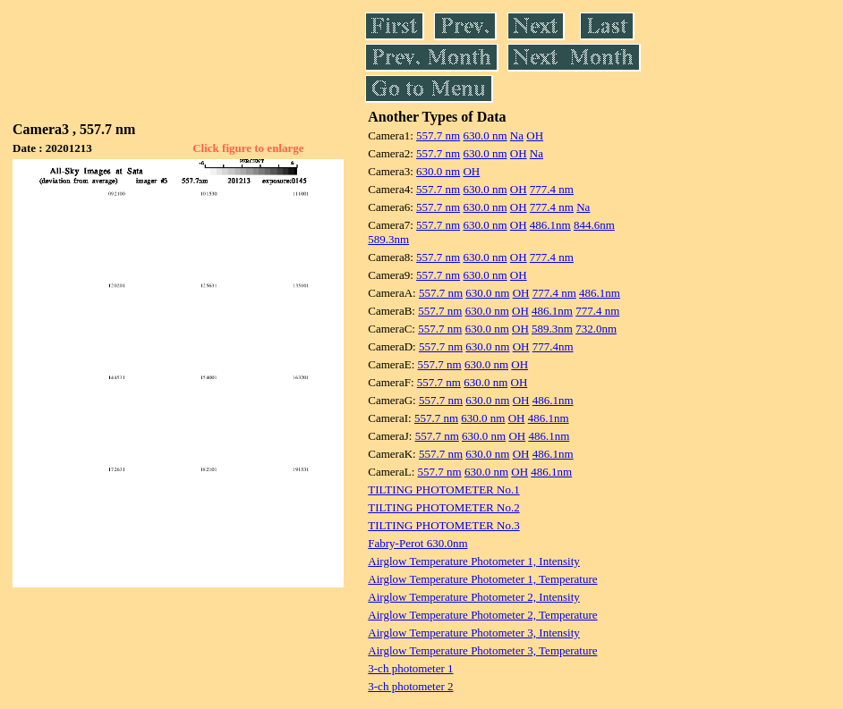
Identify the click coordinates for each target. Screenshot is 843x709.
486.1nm (550, 225)
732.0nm (596, 328)
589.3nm (388, 239)
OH (534, 135)
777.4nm (553, 346)
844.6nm (594, 225)
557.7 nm (438, 135)
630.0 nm (485, 135)
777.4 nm (552, 189)
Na (517, 135)
